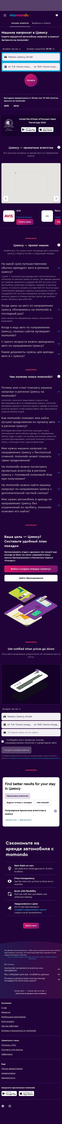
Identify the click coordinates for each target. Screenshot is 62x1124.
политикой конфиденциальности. (46, 758)
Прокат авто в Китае (36, 991)
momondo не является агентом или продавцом (32, 969)
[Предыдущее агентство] (5, 199)
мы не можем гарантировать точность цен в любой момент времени (32, 958)
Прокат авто (19, 991)
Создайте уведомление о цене (29, 910)
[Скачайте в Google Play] (28, 130)
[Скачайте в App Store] (46, 130)
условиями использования (19, 758)
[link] (24, 222)
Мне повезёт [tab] (43, 803)
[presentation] (46, 129)
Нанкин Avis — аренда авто (18, 820)
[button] (5, 15)
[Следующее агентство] (56, 199)
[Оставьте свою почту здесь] (33, 732)
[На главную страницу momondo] (19, 15)
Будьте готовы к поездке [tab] (19, 803)
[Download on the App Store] (26, 1093)
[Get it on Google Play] (9, 1093)
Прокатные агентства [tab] (17, 796)
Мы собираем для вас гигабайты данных (32, 974)
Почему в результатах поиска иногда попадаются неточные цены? (32, 979)
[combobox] (11, 49)
